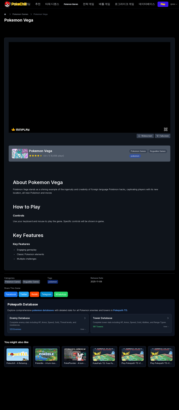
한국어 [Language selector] (173, 4)
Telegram (46, 294)
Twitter (23, 294)
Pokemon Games (71, 4)
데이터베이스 (147, 4)
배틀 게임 (104, 4)
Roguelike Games (158, 151)
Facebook (11, 294)
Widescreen (145, 136)
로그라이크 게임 (124, 4)
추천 (38, 4)
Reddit (34, 294)
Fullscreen (162, 136)
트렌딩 (26, 4)
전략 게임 (88, 4)
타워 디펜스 (52, 4)
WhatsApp (61, 294)
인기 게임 (12, 4)
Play (163, 4)
